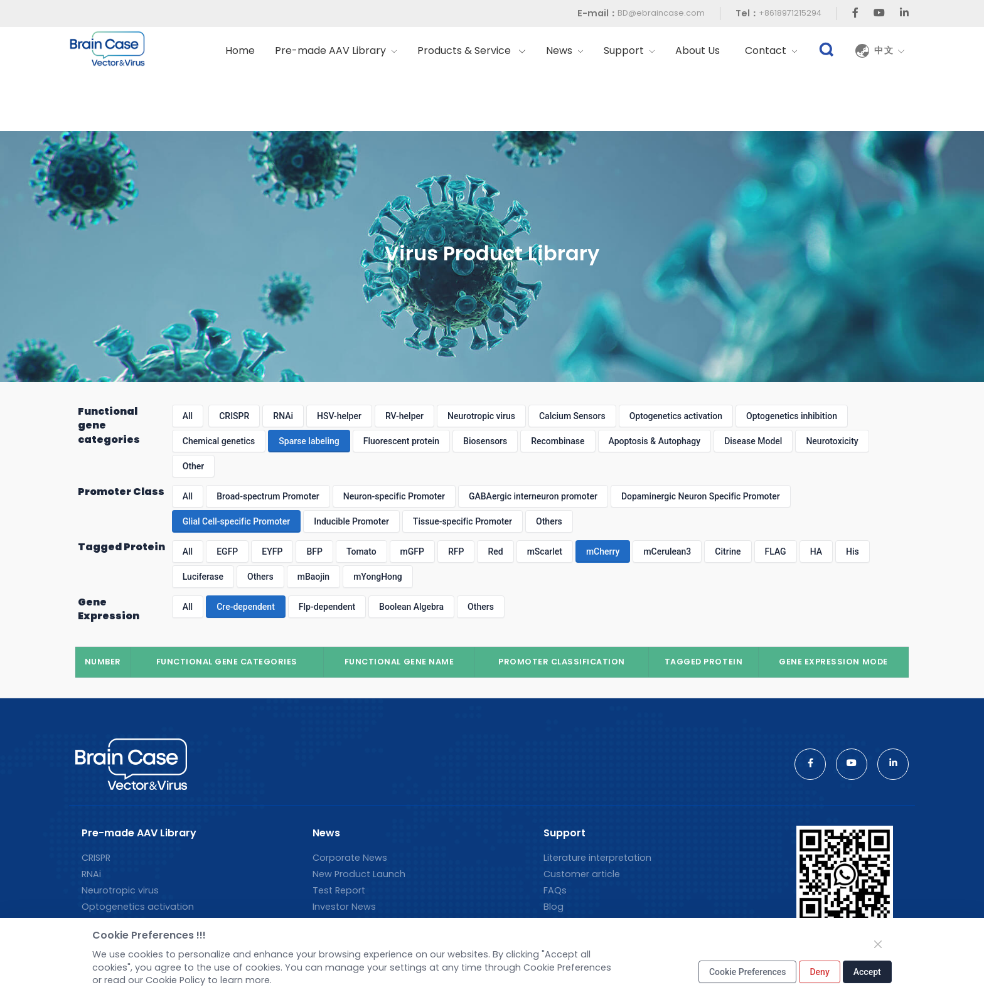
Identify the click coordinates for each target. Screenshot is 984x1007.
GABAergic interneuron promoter (533, 496)
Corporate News (350, 857)
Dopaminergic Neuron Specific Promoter (700, 496)
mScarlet (544, 551)
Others (549, 521)
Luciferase (203, 577)
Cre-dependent (246, 607)
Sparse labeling (309, 441)
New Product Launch (359, 874)
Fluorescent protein (401, 441)
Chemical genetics (219, 441)
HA (816, 551)
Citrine (728, 551)
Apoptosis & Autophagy (655, 441)
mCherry (603, 551)
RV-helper (404, 416)
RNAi (283, 416)
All (188, 416)
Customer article (581, 874)
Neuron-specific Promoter (394, 496)
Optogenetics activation (675, 416)
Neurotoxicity (832, 441)
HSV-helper (339, 416)
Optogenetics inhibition (791, 416)
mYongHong (377, 577)
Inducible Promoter (351, 521)
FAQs (555, 890)
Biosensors (485, 441)
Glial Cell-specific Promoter (236, 521)
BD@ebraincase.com (661, 13)
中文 (890, 50)
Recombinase (557, 441)
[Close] (878, 944)
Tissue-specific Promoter (462, 521)
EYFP (272, 551)
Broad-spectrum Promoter (268, 496)
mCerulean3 (667, 551)
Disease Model (753, 441)
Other (194, 466)
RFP (456, 551)
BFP (314, 551)
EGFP (227, 551)
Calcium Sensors (572, 416)
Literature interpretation (597, 857)
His (852, 551)
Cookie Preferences (747, 972)
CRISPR (234, 416)
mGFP (412, 551)
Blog (553, 906)
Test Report (339, 890)
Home (240, 50)
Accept (867, 972)
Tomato (361, 551)
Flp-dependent (327, 607)
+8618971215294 (790, 13)
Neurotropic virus (481, 416)
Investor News (344, 906)
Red (495, 551)
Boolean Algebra (411, 607)
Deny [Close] (819, 972)
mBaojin (313, 577)
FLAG (775, 551)
